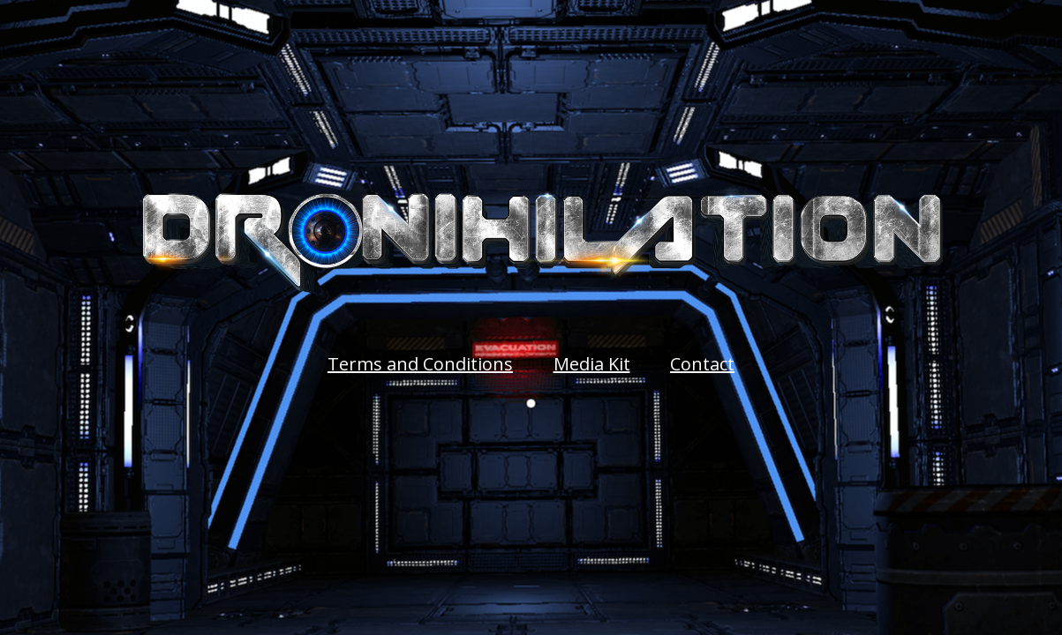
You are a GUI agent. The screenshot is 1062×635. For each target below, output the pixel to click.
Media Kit (592, 364)
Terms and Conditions (420, 364)
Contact (702, 364)
